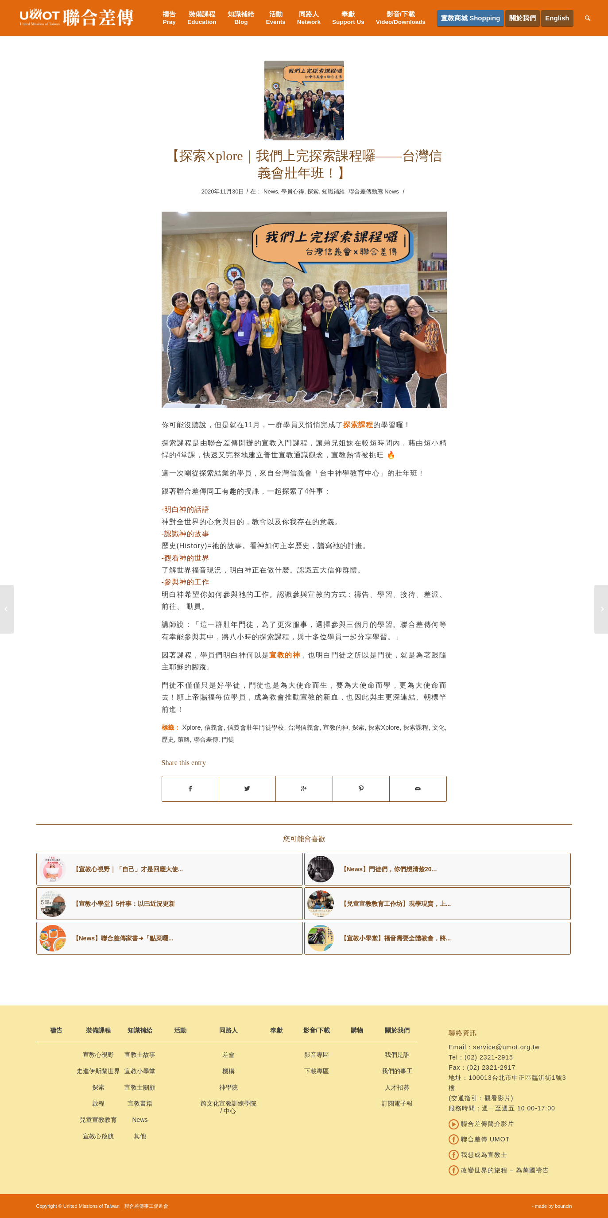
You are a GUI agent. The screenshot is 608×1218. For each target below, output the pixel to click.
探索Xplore (383, 727)
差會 (228, 1054)
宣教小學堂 (139, 1071)
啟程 (98, 1103)
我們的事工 (397, 1071)
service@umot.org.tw (506, 1047)
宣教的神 (335, 727)
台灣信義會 (303, 727)
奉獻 (276, 1030)
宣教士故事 (139, 1054)
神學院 (228, 1087)
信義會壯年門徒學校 (255, 727)
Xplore (191, 727)
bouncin (563, 1206)
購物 (357, 1030)
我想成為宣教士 (478, 1154)
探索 (313, 191)
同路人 (228, 1030)
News (270, 191)
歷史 (168, 739)
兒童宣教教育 (98, 1119)
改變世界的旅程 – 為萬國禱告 (499, 1170)
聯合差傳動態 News (374, 191)
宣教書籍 (140, 1103)
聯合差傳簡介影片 (481, 1123)
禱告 (56, 1030)
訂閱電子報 (397, 1103)
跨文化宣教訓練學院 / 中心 (228, 1107)
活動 (180, 1030)
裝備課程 (98, 1030)
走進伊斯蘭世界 (98, 1071)
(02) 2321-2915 (489, 1057)
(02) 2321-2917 (491, 1067)
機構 (228, 1071)
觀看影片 (497, 1098)
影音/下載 (316, 1030)
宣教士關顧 (139, 1087)
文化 (438, 727)
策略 (184, 739)
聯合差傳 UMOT (479, 1139)
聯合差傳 (206, 739)
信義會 (214, 727)
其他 (140, 1136)
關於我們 (397, 1030)
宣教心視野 (98, 1054)
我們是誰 (397, 1054)
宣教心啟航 (98, 1136)
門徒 (228, 739)
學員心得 (292, 191)
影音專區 (316, 1054)
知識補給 (333, 191)
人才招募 (397, 1087)
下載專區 (316, 1071)
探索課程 (416, 727)
